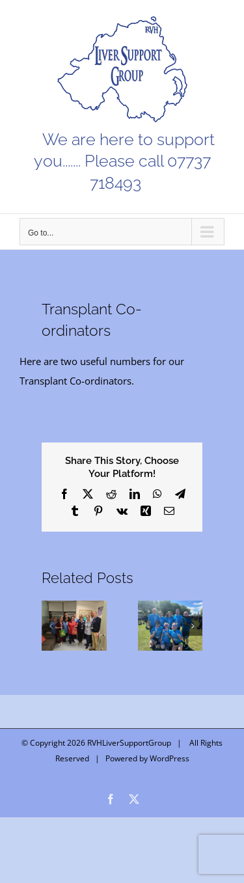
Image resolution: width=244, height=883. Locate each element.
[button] (51, 626)
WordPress (169, 758)
